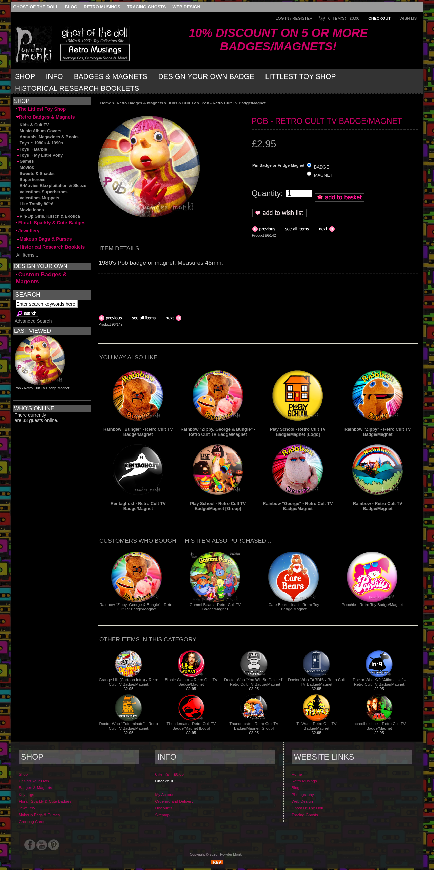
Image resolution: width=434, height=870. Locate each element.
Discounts (163, 808)
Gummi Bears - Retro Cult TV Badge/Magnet (215, 606)
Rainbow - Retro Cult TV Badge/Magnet (377, 506)
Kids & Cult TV (182, 103)
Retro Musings (102, 6)
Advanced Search (33, 321)
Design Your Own (34, 781)
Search (27, 294)
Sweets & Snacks (35, 173)
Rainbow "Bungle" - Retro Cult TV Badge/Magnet (138, 432)
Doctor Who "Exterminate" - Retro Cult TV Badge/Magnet (128, 725)
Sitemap (162, 814)
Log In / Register (294, 18)
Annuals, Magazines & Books (47, 137)
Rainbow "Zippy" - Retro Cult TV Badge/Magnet (377, 432)
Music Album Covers (38, 131)
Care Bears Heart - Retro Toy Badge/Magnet (293, 606)
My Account (165, 794)
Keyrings (26, 794)
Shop (25, 76)
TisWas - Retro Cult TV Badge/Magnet (316, 725)
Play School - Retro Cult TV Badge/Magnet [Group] (218, 506)
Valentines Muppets (37, 198)
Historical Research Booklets (77, 88)
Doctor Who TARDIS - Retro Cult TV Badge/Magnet (316, 681)
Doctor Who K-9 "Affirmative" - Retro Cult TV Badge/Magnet (379, 681)
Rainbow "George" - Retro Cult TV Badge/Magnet (298, 506)
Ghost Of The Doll (35, 6)
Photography (303, 794)
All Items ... (28, 255)
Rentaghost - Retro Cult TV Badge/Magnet (138, 506)
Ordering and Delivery (174, 801)
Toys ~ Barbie (31, 149)
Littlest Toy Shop (300, 76)
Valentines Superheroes (42, 191)
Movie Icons (30, 210)
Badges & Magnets (110, 76)
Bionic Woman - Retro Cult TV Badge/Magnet (191, 681)
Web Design (186, 6)
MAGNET (323, 175)
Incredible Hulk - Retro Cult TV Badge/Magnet (379, 725)
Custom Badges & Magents (41, 278)
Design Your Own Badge (206, 76)
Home (105, 103)
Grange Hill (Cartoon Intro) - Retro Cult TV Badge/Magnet (128, 681)
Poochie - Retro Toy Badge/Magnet (372, 604)
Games (25, 161)
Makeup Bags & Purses (44, 239)
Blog (71, 6)
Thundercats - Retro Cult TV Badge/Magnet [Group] (253, 725)
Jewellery (28, 230)
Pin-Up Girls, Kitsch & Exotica (48, 216)
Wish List (409, 18)
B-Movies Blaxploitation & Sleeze (51, 185)
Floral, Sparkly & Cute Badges (51, 222)
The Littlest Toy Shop (41, 109)
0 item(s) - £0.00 (343, 18)
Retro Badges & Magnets (140, 103)
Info (54, 76)
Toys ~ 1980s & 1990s (39, 143)
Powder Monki (231, 854)
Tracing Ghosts (146, 6)
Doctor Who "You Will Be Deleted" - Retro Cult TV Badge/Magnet (253, 681)
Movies (25, 167)
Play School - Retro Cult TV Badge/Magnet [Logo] (298, 432)
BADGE (321, 166)
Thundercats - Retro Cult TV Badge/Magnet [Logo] (191, 725)
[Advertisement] (174, 110)
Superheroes (31, 179)
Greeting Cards (32, 821)
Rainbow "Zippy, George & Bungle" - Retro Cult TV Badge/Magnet (217, 432)
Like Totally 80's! (34, 204)
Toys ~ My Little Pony (39, 155)
